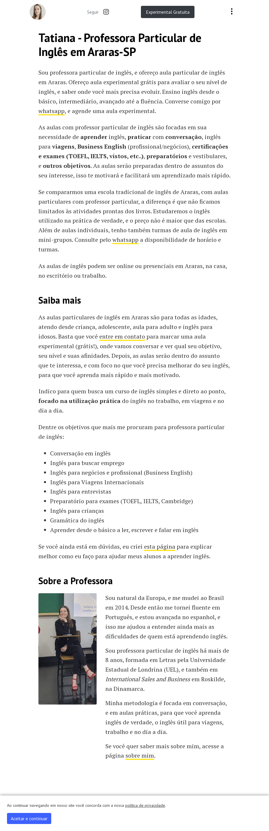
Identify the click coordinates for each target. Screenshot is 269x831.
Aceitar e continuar (29, 818)
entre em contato (122, 336)
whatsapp (51, 111)
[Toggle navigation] (231, 11)
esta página (159, 546)
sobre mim (139, 755)
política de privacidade (145, 805)
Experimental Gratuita (168, 12)
